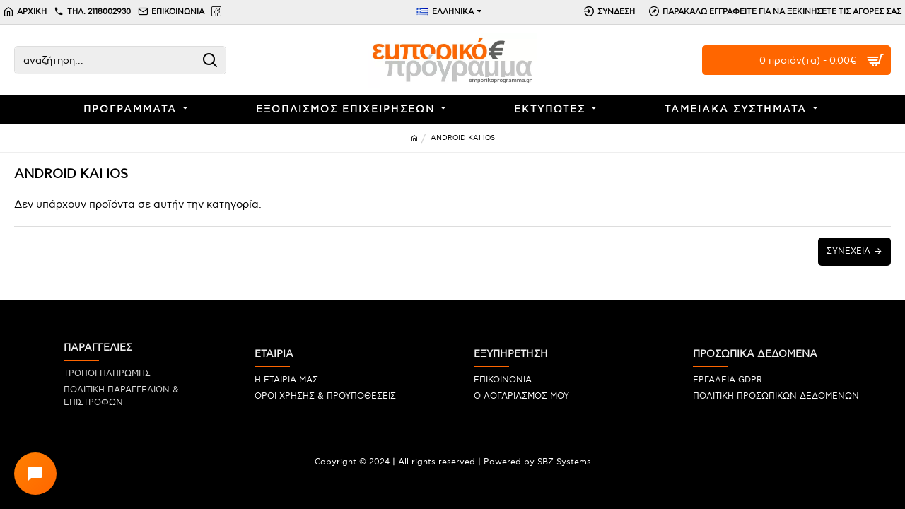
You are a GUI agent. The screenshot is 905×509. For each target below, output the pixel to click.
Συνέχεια (848, 251)
